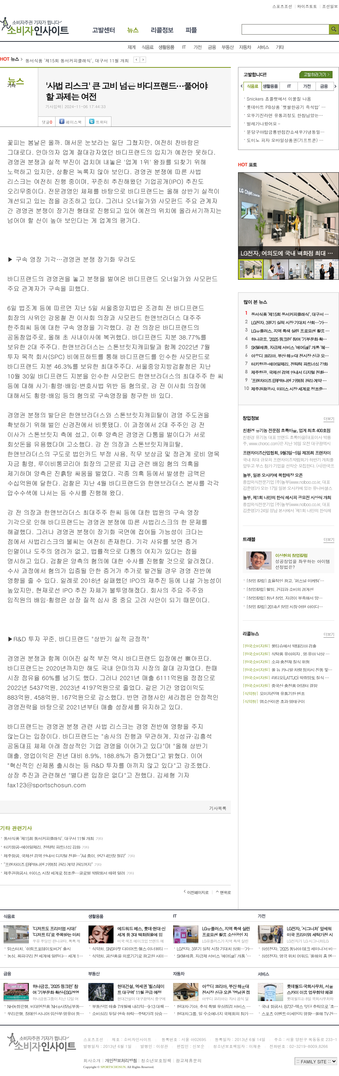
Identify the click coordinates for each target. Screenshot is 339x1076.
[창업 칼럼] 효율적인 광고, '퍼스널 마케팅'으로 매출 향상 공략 (286, 580)
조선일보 (330, 6)
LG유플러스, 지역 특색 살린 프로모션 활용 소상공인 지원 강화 (290, 330)
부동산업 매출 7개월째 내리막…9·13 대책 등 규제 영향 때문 (131, 1005)
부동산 (228, 47)
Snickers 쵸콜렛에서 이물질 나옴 (279, 99)
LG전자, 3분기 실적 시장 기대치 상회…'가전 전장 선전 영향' (290, 321)
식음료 (148, 47)
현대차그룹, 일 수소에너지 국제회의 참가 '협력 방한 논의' (215, 1012)
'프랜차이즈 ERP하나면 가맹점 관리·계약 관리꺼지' (290, 379)
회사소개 (92, 1060)
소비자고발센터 (99, 30)
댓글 (47, 122)
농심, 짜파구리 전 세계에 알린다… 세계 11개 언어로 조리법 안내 (46, 955)
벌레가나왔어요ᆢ (264, 123)
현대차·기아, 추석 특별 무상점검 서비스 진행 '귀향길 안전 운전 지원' (215, 1005)
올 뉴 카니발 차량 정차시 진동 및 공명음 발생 (288, 669)
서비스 (263, 47)
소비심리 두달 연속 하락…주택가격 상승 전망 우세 (131, 1012)
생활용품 (167, 47)
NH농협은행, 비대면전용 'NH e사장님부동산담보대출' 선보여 (46, 1005)
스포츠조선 (282, 6)
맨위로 (225, 892)
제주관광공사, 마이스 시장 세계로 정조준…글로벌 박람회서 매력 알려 (69, 872)
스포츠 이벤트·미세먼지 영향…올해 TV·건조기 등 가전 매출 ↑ (300, 1012)
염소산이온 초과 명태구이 (273, 700)
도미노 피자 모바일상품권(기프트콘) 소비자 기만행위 (286, 140)
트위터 (101, 122)
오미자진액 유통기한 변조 (273, 692)
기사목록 (217, 808)
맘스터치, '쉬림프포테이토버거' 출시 (39, 948)
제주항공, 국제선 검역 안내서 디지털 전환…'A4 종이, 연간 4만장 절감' (290, 371)
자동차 (245, 47)
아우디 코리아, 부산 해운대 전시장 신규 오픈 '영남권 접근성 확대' (290, 355)
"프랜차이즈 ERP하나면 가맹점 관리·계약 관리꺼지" (52, 863)
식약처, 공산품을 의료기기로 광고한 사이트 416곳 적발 (131, 955)
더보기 (328, 418)
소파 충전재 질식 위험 (276, 661)
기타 (280, 47)
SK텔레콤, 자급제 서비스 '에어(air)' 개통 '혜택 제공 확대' (290, 346)
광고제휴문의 (189, 1060)
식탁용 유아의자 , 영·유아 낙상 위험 (288, 653)
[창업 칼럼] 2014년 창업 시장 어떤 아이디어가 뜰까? (286, 605)
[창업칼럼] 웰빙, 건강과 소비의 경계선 (279, 588)
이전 (136, 60)
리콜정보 (162, 30)
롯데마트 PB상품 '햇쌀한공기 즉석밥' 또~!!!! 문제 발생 (286, 107)
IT (183, 47)
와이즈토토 (307, 6)
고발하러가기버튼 (316, 74)
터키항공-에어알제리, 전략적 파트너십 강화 (46, 846)
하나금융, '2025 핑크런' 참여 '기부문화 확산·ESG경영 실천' (290, 338)
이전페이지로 (197, 892)
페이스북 (74, 122)
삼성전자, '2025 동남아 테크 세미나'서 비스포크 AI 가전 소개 (300, 948)
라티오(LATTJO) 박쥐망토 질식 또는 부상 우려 (288, 676)
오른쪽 (336, 86)
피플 (191, 30)
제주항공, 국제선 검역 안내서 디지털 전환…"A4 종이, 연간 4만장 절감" (69, 855)
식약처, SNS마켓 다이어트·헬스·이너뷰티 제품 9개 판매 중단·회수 (131, 948)
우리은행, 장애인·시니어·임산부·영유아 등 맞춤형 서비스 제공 (46, 1012)
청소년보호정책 (156, 1060)
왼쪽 (240, 86)
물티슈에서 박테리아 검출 (279, 645)
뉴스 (133, 30)
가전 (197, 47)
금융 (212, 47)
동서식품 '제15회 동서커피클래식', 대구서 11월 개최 (77, 60)
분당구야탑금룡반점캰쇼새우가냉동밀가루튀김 (286, 132)
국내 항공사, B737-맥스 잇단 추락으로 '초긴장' (300, 1005)
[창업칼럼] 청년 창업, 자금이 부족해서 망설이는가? (286, 597)
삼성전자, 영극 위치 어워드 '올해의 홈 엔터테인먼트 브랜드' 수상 (300, 955)
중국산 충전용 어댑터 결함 (280, 684)
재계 (131, 47)
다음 (143, 60)
